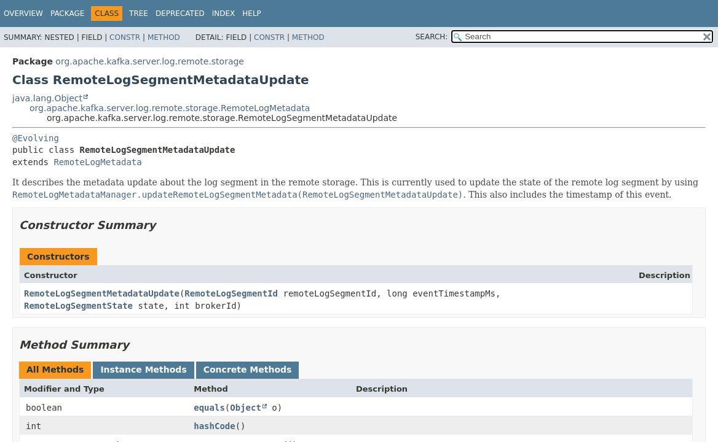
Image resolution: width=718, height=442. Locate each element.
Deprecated (180, 13)
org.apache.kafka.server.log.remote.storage (149, 61)
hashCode (214, 426)
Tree (138, 13)
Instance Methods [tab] (143, 369)
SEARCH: (432, 37)
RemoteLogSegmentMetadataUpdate (102, 293)
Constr (124, 37)
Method (164, 37)
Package (67, 13)
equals (209, 408)
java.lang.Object (47, 98)
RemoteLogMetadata (97, 162)
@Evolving (35, 138)
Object (245, 408)
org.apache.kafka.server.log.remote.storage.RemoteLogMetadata (170, 108)
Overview (23, 13)
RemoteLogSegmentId (231, 293)
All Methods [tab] (55, 369)
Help (251, 13)
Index (223, 13)
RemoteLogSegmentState (78, 306)
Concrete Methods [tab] (247, 369)
